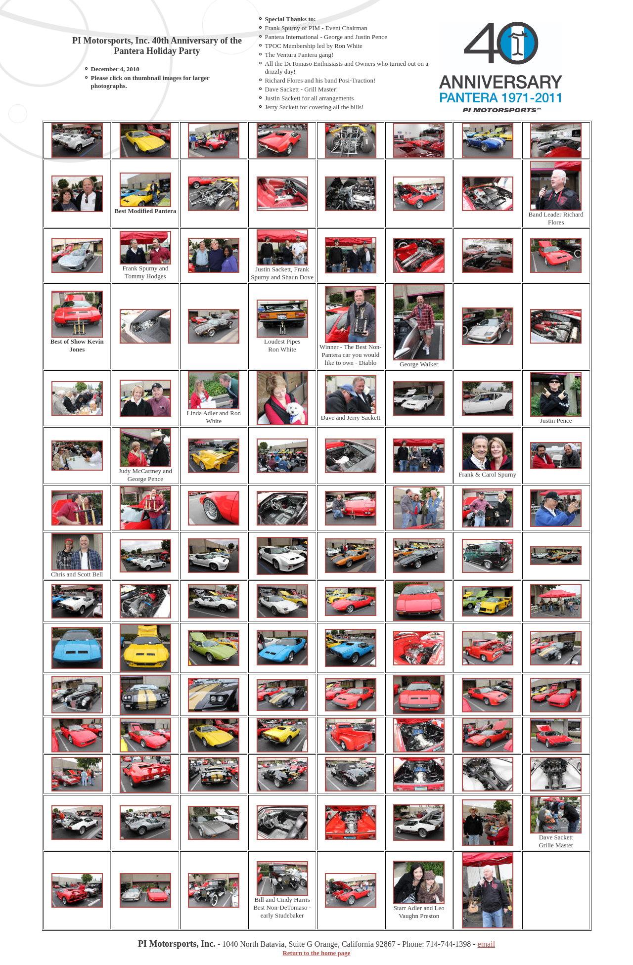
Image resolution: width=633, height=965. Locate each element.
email (487, 944)
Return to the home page (316, 953)
